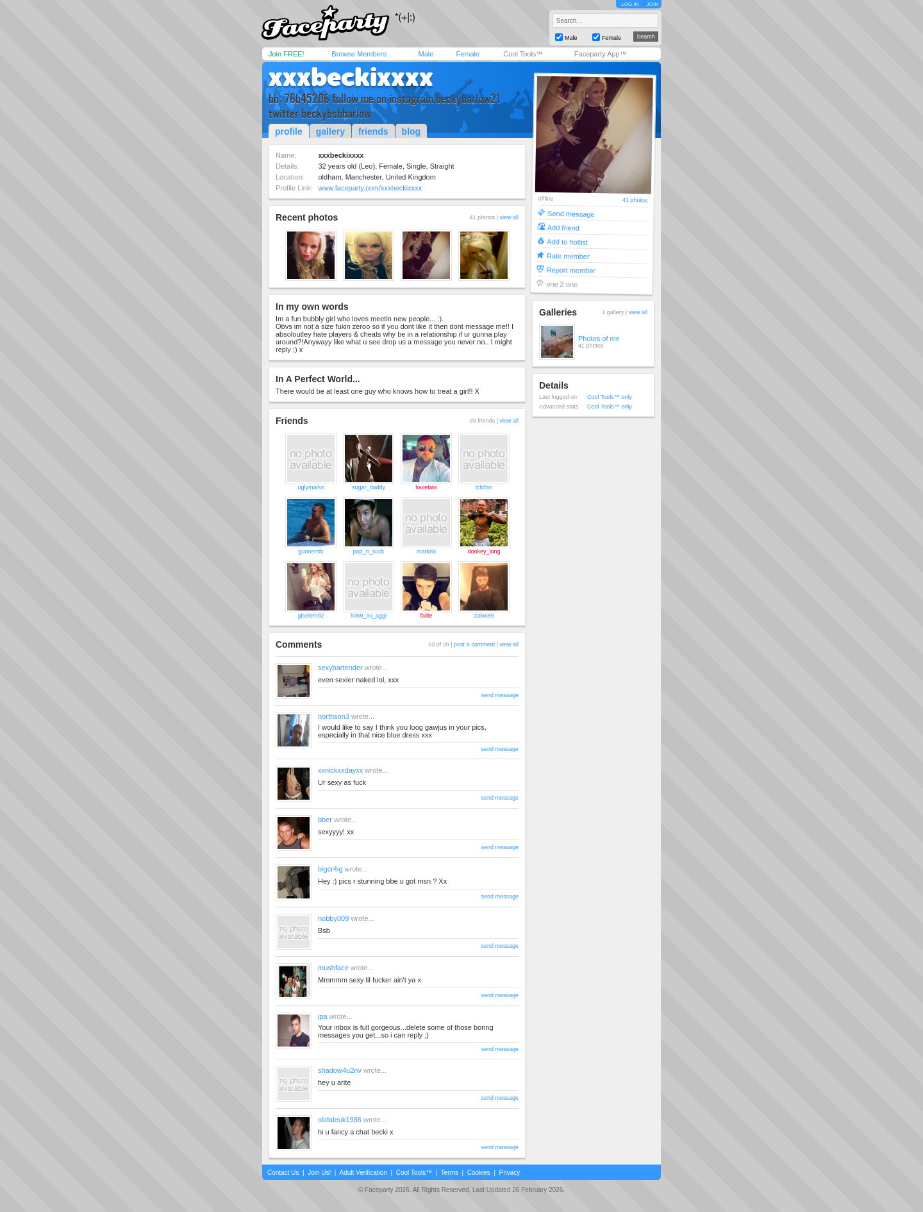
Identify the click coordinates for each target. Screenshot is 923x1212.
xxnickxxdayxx (340, 770)
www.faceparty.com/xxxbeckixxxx (370, 188)
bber (325, 819)
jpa (323, 1016)
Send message (571, 213)
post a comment (474, 644)
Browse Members (359, 54)
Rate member (568, 255)
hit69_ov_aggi (369, 615)
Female (467, 54)
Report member (571, 269)
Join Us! (319, 1172)
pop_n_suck (369, 551)
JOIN (652, 4)
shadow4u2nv (340, 1070)
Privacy (509, 1172)
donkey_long (483, 551)
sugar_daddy (368, 487)
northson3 (333, 716)
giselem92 (310, 615)
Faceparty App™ (600, 54)
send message (500, 695)
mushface (333, 968)
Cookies (478, 1172)
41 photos (635, 200)
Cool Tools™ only (609, 397)
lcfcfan (484, 487)
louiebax (426, 487)
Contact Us (283, 1172)
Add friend (563, 227)
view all (509, 217)
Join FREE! (286, 54)
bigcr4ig (330, 869)
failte (426, 615)
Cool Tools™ (523, 54)
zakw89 (484, 615)
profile (289, 131)
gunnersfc (311, 551)
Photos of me (599, 338)
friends (373, 131)
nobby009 (333, 918)
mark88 (426, 551)
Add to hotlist (567, 241)
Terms (449, 1172)
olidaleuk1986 (340, 1120)
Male (425, 54)
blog (411, 131)
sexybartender (340, 667)
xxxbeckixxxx (351, 77)
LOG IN (629, 4)
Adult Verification (363, 1172)
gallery (330, 131)
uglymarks (310, 487)
